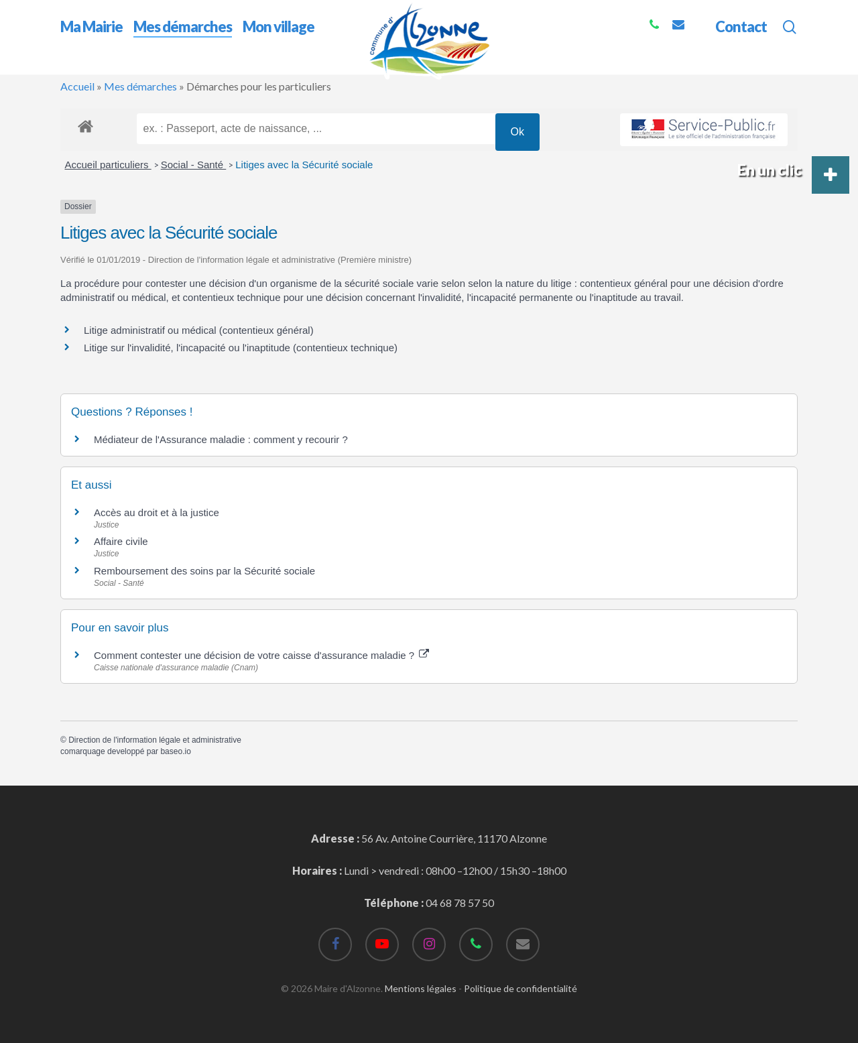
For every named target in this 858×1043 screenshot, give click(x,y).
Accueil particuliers (108, 164)
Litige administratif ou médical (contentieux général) (199, 330)
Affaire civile (121, 541)
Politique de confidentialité (520, 988)
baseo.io (175, 751)
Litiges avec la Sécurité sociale (304, 164)
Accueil (77, 86)
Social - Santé (194, 164)
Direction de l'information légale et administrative (154, 740)
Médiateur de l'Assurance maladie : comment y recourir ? (221, 439)
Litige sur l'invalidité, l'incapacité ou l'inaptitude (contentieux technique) (240, 347)
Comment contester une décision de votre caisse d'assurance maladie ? (261, 655)
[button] (830, 175)
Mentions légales (420, 988)
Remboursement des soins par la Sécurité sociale (204, 570)
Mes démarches (140, 86)
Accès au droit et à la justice (156, 512)
